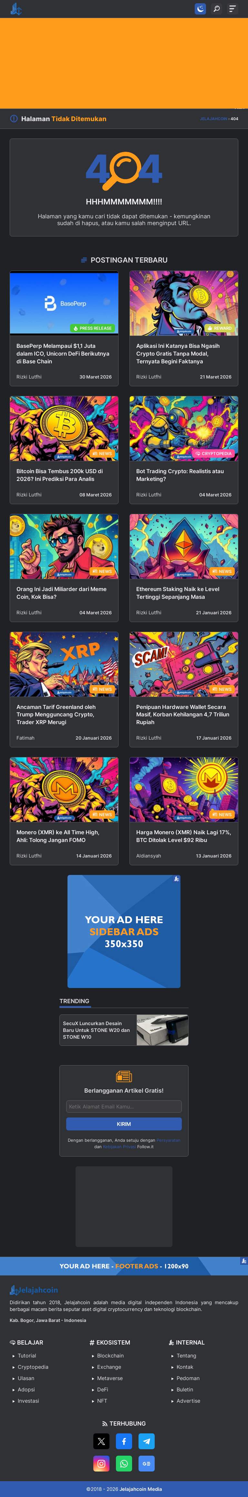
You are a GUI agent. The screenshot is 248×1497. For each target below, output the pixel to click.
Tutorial (27, 1355)
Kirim (124, 1124)
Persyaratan (169, 1140)
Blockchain (110, 1355)
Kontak (185, 1367)
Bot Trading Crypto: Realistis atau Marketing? (180, 475)
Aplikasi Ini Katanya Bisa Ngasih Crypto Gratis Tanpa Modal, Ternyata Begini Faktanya (178, 354)
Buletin (185, 1389)
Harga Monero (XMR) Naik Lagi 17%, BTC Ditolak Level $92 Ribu (183, 836)
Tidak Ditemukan (79, 119)
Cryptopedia (33, 1367)
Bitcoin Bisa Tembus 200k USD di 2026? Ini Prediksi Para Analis (59, 475)
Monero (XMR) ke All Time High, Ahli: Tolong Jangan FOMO (57, 836)
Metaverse (110, 1378)
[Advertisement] (124, 63)
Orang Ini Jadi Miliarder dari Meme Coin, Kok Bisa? (61, 593)
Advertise (188, 1401)
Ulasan (26, 1378)
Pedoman (188, 1378)
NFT (102, 1401)
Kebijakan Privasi (119, 1146)
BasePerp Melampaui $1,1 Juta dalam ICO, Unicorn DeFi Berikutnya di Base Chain (62, 354)
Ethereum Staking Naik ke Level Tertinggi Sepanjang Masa (177, 593)
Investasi (28, 1401)
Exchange (109, 1367)
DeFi (102, 1389)
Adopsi (26, 1389)
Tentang (186, 1355)
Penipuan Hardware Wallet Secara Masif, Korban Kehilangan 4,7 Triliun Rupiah (182, 715)
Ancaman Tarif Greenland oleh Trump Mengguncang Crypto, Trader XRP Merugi (56, 715)
